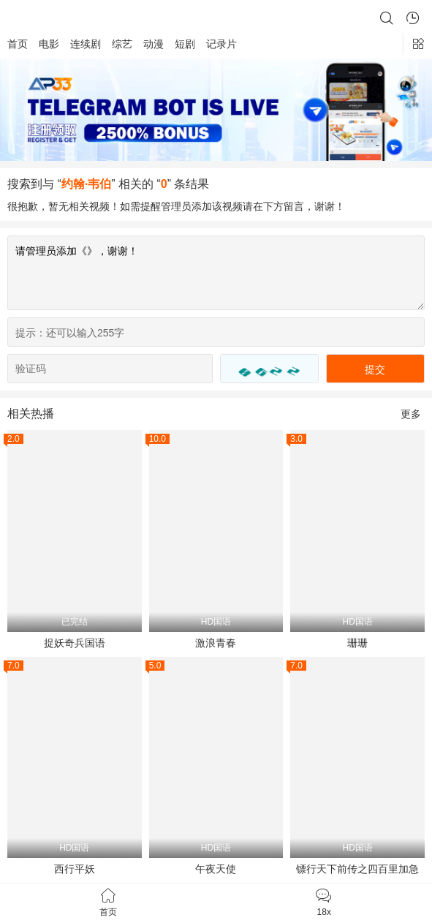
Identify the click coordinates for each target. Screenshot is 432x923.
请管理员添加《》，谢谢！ (216, 273)
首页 (17, 44)
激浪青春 (215, 643)
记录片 (221, 44)
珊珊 (357, 643)
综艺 (122, 44)
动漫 (153, 44)
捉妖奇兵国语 (74, 643)
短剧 (185, 44)
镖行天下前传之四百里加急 (357, 869)
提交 (375, 369)
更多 (411, 414)
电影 (49, 44)
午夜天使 (215, 869)
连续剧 (85, 44)
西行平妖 (74, 869)
